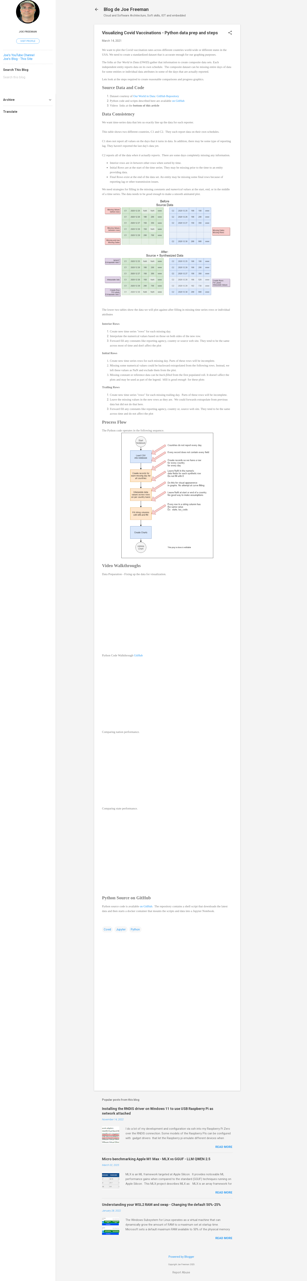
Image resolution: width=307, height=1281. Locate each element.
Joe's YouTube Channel (18, 55)
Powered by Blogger (181, 1256)
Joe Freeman (28, 31)
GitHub (138, 655)
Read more (223, 1147)
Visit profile (27, 41)
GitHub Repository (168, 96)
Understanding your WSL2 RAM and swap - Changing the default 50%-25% (161, 1205)
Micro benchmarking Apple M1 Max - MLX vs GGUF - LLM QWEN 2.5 (156, 1159)
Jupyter (121, 929)
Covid (107, 929)
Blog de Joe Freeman (126, 9)
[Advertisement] (255, 83)
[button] (230, 33)
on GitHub (178, 100)
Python (135, 929)
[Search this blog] (27, 77)
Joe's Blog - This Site (18, 59)
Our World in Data (144, 96)
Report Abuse (181, 1272)
